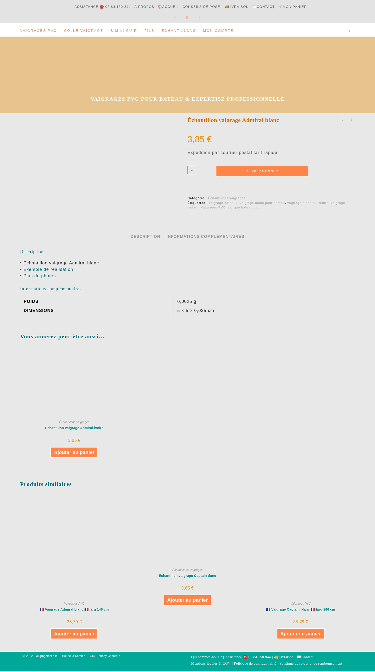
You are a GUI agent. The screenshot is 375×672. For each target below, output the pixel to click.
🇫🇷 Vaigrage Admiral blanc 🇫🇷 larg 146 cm (74, 610)
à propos (142, 7)
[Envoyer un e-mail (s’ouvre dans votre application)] (207, 17)
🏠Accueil (167, 7)
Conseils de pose (202, 7)
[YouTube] (190, 17)
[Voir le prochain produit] (351, 120)
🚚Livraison (239, 7)
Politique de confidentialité (255, 664)
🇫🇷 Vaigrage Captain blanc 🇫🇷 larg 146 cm (300, 610)
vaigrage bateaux (223, 204)
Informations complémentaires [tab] (205, 237)
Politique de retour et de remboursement (311, 664)
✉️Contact (268, 7)
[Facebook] (174, 17)
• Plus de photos (38, 276)
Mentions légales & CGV (211, 664)
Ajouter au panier (262, 172)
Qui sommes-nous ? (206, 658)
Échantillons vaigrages (226, 199)
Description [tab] (145, 237)
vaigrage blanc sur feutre (308, 204)
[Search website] (350, 31)
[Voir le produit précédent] (342, 120)
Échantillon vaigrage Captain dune (187, 577)
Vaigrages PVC (213, 208)
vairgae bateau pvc (243, 208)
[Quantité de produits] (192, 171)
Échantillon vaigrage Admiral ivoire (74, 429)
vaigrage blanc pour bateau (262, 204)
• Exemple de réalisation (46, 270)
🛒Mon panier (298, 7)
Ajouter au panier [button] (74, 453)
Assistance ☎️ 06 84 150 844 (98, 7)
